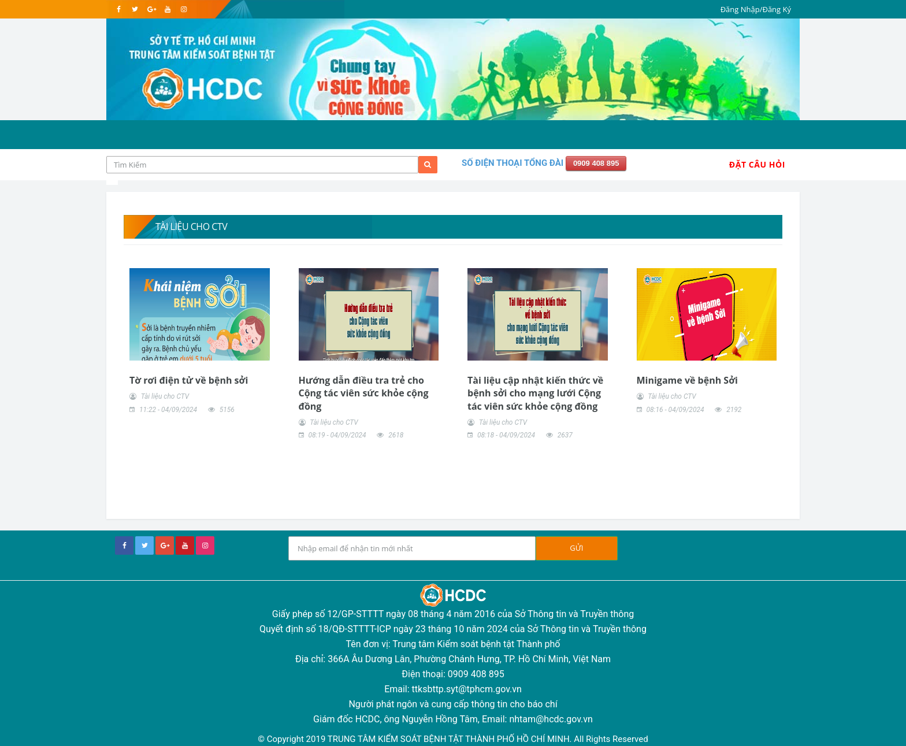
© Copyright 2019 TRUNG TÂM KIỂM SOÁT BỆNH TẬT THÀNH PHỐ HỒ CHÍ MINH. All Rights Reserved (453, 739)
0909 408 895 (596, 163)
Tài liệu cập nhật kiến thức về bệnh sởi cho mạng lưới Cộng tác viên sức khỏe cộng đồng (535, 393)
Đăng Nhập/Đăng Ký (756, 9)
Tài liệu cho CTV (165, 396)
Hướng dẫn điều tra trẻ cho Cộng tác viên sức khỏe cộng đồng (364, 393)
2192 (733, 410)
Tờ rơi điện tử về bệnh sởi (188, 380)
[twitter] (135, 9)
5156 (227, 410)
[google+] (164, 545)
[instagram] (183, 9)
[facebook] (118, 9)
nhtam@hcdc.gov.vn (551, 719)
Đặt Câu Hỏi (757, 164)
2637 (565, 435)
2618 (395, 435)
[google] (151, 9)
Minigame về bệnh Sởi (687, 380)
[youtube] (167, 9)
